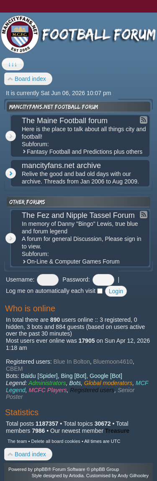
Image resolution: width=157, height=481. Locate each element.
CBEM (14, 368)
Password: (76, 279)
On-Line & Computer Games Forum (73, 261)
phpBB (41, 469)
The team (17, 441)
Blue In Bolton (72, 361)
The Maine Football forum (65, 120)
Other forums (27, 202)
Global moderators (108, 383)
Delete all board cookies (55, 441)
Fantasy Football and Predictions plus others (84, 151)
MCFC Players (48, 390)
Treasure (117, 430)
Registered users (92, 390)
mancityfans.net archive (61, 165)
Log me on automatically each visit (54, 290)
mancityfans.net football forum (53, 106)
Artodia (76, 475)
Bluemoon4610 (113, 361)
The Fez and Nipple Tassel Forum (78, 215)
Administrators (47, 383)
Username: (20, 279)
